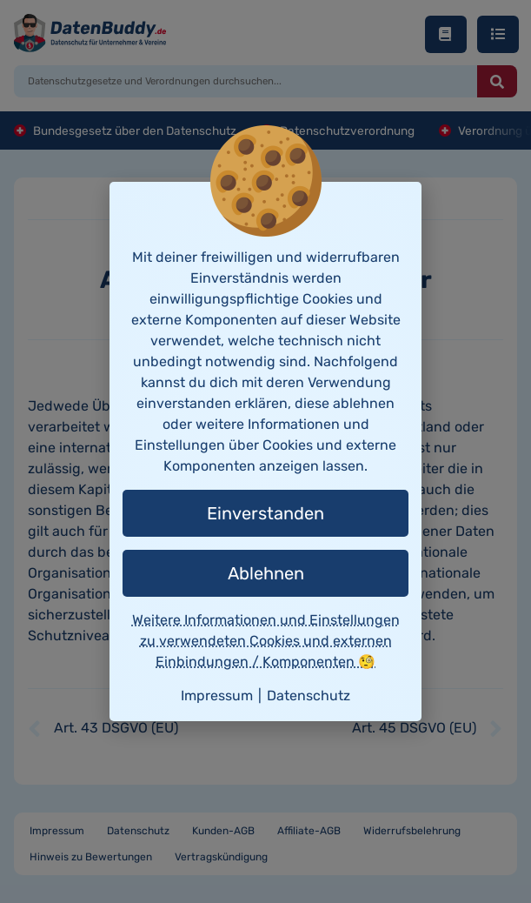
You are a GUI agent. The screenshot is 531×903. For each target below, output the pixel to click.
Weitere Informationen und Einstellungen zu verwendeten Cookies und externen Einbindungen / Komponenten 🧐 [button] (266, 641)
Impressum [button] (217, 695)
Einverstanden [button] (265, 513)
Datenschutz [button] (308, 695)
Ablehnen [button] (266, 573)
